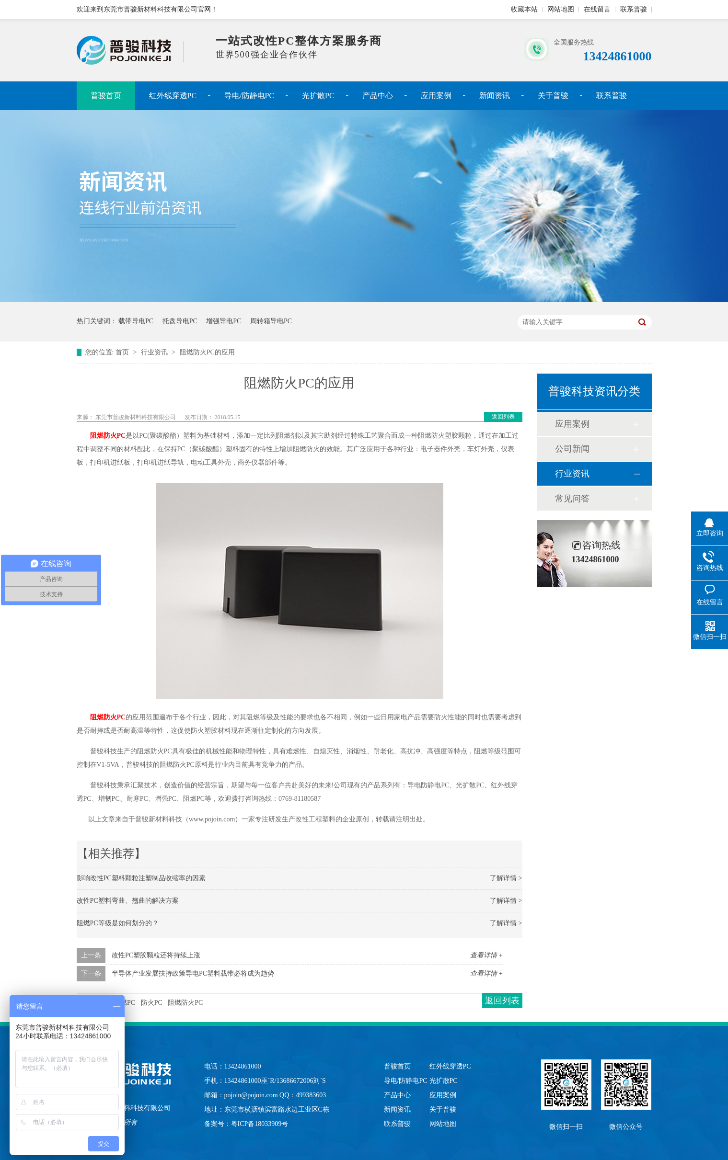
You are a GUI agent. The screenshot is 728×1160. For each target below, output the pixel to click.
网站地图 (560, 9)
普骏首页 (106, 95)
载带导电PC (135, 321)
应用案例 (436, 95)
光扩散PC (318, 95)
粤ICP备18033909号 (260, 1123)
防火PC (151, 1002)
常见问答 (572, 498)
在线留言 (597, 9)
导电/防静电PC (249, 95)
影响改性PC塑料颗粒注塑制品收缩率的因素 (141, 878)
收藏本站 (524, 9)
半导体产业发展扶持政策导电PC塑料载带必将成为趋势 (193, 973)
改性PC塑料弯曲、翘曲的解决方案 (128, 900)
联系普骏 (633, 9)
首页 (123, 352)
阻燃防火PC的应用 (207, 352)
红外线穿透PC (173, 95)
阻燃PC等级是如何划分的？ (118, 923)
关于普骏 (553, 95)
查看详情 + (486, 955)
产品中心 (377, 95)
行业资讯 (155, 352)
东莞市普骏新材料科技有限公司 (136, 417)
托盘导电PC (179, 321)
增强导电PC (223, 321)
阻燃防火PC (108, 435)
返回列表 (503, 416)
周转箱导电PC (271, 321)
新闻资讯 (494, 95)
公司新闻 (572, 449)
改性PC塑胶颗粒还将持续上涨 (156, 955)
